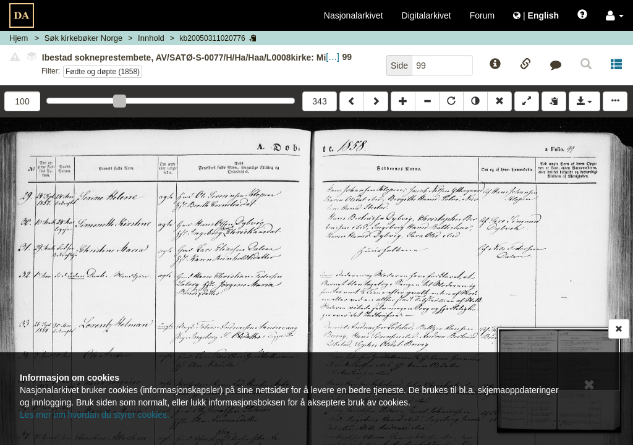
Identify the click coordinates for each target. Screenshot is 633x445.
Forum (482, 15)
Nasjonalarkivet (353, 15)
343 (319, 101)
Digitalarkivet (426, 15)
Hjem (18, 38)
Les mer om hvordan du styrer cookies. (94, 415)
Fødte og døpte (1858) (103, 71)
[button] (615, 15)
